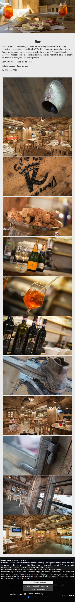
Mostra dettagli (68, 595)
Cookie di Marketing (35, 594)
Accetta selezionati (37, 590)
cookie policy (47, 567)
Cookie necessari (16, 594)
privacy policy (64, 574)
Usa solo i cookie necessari (37, 586)
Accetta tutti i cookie (38, 582)
